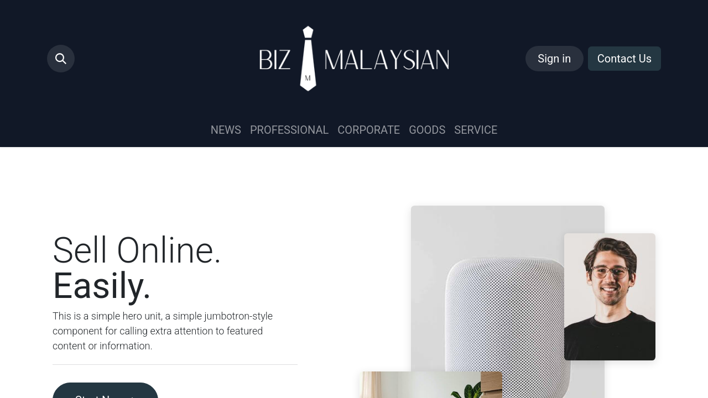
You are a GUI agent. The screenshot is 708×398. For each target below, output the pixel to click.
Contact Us (624, 58)
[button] (61, 58)
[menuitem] (226, 130)
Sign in (554, 58)
